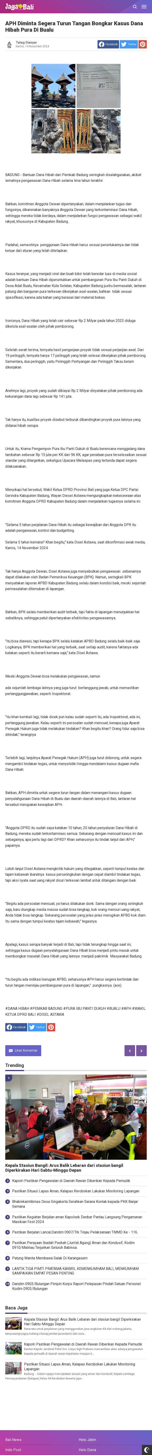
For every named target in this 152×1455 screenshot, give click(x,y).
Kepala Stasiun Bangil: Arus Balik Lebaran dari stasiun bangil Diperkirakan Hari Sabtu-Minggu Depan (64, 1168)
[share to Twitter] (129, 44)
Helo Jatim (87, 1440)
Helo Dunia (87, 1450)
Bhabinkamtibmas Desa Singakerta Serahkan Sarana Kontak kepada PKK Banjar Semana (75, 1204)
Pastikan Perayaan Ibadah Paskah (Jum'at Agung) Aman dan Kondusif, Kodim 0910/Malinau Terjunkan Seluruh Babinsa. (73, 1245)
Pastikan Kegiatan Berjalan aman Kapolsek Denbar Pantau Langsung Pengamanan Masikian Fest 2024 (77, 1219)
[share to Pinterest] (142, 44)
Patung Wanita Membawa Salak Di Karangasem (49, 1258)
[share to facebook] (108, 44)
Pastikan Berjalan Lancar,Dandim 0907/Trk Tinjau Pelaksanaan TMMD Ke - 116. (75, 1232)
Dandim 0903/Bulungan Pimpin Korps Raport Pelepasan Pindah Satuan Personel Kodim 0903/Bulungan (76, 1286)
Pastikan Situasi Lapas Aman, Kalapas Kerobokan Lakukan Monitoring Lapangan (75, 1191)
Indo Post (13, 1450)
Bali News (13, 1440)
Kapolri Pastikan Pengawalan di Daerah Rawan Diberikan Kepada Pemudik (71, 1181)
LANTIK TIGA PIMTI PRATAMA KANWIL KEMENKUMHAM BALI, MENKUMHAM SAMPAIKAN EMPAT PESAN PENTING (75, 1271)
